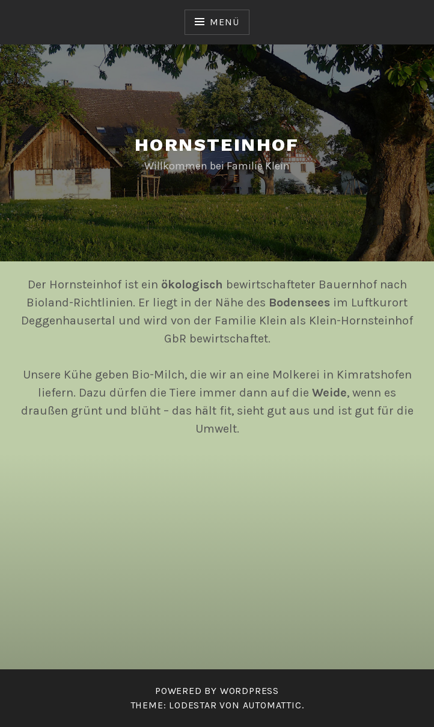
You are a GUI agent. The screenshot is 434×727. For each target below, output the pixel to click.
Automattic (272, 705)
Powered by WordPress (217, 690)
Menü (224, 22)
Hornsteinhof (217, 144)
